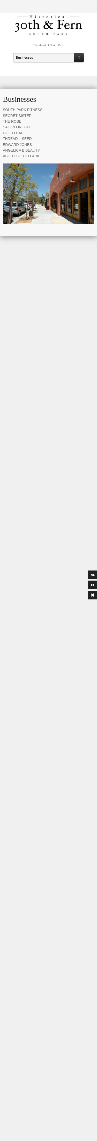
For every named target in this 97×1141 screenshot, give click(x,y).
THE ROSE (12, 121)
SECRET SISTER (17, 116)
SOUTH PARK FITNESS (22, 110)
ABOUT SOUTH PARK (21, 156)
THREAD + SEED (17, 139)
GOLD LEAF (13, 133)
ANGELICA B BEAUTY (21, 150)
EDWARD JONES (17, 145)
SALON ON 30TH (17, 127)
